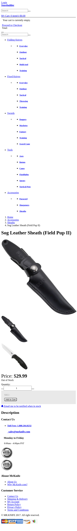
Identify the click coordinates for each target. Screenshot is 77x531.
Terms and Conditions (18, 510)
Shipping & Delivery (17, 499)
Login (4, 2)
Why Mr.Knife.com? (17, 484)
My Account (13, 501)
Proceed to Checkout (12, 25)
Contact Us (12, 496)
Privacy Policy (14, 507)
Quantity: (5, 384)
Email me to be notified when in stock (21, 406)
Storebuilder (7, 5)
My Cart (13, 15)
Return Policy (14, 504)
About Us (12, 481)
